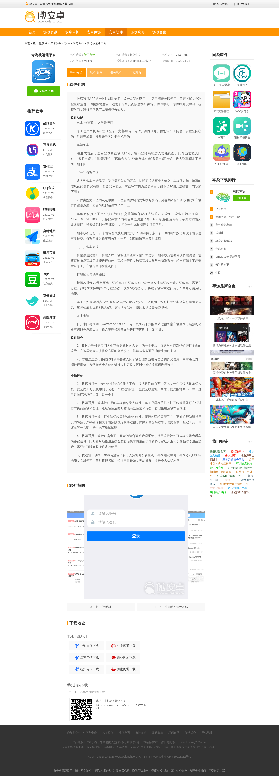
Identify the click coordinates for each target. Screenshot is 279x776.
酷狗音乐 (49, 123)
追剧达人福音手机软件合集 (232, 318)
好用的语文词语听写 (240, 467)
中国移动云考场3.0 (176, 606)
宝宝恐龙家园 (223, 224)
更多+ (251, 286)
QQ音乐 (48, 188)
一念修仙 (228, 479)
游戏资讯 (50, 32)
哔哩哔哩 (49, 209)
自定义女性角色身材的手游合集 (232, 426)
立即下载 (241, 198)
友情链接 (140, 732)
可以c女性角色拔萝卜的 (234, 484)
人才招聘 (107, 732)
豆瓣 (46, 274)
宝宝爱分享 (242, 111)
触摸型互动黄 (218, 451)
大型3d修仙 (217, 488)
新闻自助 (173, 732)
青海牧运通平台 (96, 43)
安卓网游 (94, 32)
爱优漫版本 (238, 451)
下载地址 (136, 72)
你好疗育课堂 (221, 84)
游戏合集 (159, 32)
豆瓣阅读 (49, 295)
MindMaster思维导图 (227, 256)
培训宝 (222, 137)
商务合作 (91, 732)
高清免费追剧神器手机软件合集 (232, 372)
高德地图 (49, 231)
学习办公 (78, 43)
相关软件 (116, 72)
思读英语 (239, 191)
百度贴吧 (49, 145)
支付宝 (48, 166)
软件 (67, 43)
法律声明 (124, 732)
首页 (32, 32)
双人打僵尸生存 (237, 488)
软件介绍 (76, 72)
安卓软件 (116, 32)
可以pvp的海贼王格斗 (230, 475)
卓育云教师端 (223, 240)
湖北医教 (220, 248)
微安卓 (43, 43)
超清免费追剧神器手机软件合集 (232, 345)
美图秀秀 (49, 317)
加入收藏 (222, 3)
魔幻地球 (242, 164)
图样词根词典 (242, 137)
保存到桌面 (243, 3)
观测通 (219, 232)
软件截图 (96, 72)
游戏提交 (190, 732)
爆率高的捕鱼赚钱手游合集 (232, 399)
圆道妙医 (242, 84)
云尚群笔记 (222, 264)
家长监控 (157, 732)
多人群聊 (231, 455)
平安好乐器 (221, 164)
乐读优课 (106, 606)
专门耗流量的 (218, 492)
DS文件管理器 (221, 112)
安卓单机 (72, 32)
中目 (218, 272)
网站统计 (207, 732)
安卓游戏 (55, 43)
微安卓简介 (73, 732)
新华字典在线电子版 (227, 216)
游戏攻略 (138, 32)
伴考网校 (220, 208)
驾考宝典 (49, 252)
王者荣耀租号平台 (233, 459)
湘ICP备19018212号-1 (177, 756)
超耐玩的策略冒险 (221, 471)
